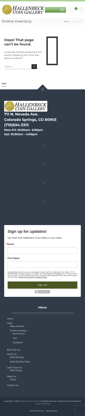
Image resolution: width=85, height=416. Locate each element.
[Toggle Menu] (62, 9)
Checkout (18, 342)
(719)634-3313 (16, 125)
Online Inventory (18, 330)
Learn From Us (14, 367)
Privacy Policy (52, 411)
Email (11, 244)
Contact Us (12, 385)
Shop (9, 323)
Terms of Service (37, 411)
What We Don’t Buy (20, 361)
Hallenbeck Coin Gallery (29, 401)
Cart (15, 338)
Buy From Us (13, 350)
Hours (13, 379)
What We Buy (17, 357)
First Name (14, 258)
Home (66, 21)
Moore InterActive (42, 404)
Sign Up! (42, 285)
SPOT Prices (16, 370)
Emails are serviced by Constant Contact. (32, 277)
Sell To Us (12, 354)
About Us (11, 376)
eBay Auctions (17, 326)
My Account (19, 333)
